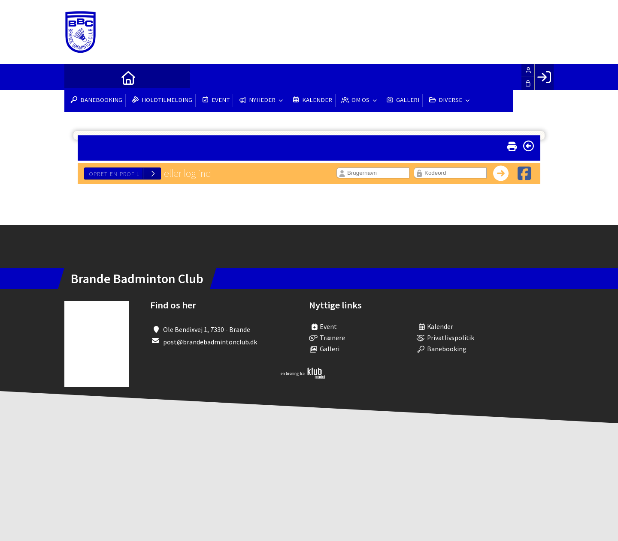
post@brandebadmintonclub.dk (210, 342)
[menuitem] (77, 77)
